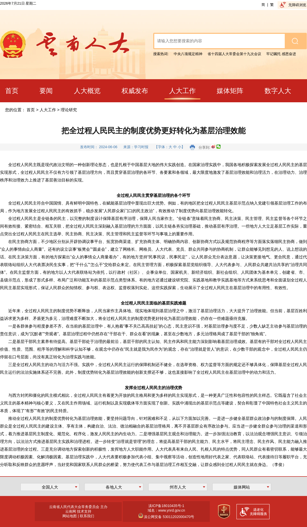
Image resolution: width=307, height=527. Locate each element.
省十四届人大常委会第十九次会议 (234, 54)
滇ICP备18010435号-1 (166, 506)
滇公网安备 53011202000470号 (168, 517)
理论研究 (69, 110)
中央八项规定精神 (188, 54)
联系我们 (87, 516)
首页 (31, 110)
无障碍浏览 (297, 5)
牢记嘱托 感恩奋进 (281, 54)
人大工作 (48, 110)
